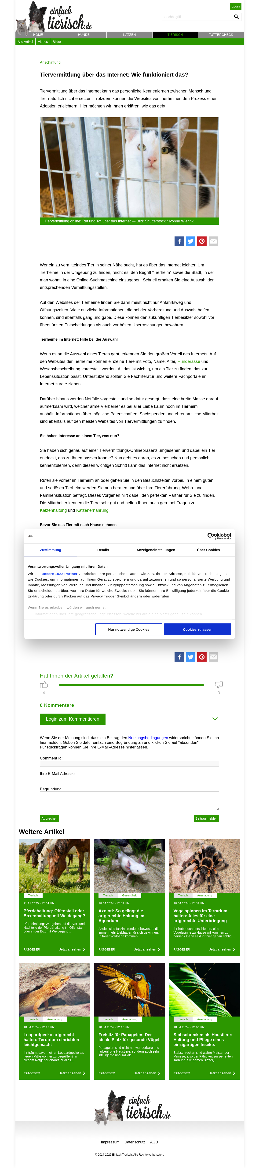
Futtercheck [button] (221, 35)
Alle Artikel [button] (25, 42)
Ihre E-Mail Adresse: (58, 773)
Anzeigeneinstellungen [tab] (155, 550)
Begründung (51, 789)
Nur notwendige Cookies (128, 629)
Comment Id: (51, 758)
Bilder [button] (57, 42)
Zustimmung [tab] (50, 550)
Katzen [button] (129, 35)
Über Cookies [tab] (208, 550)
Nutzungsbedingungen (148, 738)
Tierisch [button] (175, 35)
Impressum (110, 1142)
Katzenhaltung (53, 510)
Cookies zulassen (197, 629)
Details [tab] (103, 550)
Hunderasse (188, 361)
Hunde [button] (84, 35)
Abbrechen (50, 818)
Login (236, 6)
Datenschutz (134, 1142)
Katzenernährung (92, 510)
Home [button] (38, 35)
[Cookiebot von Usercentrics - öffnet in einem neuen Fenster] (210, 536)
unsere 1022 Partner (59, 574)
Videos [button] (43, 42)
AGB (154, 1142)
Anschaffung (50, 62)
